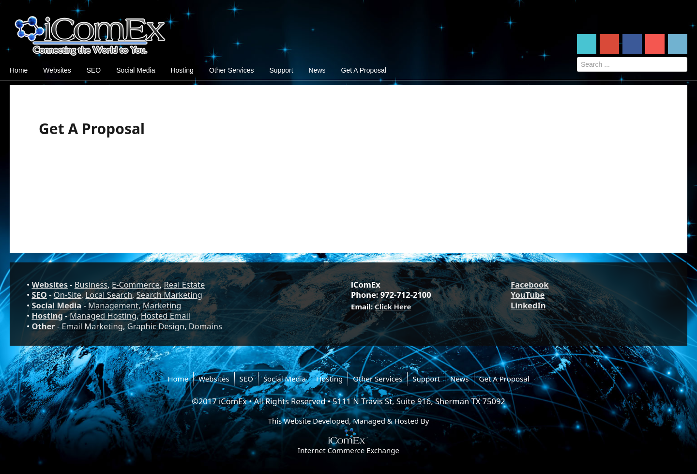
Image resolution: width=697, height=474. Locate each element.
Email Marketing (92, 326)
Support (281, 70)
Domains (205, 326)
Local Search (109, 294)
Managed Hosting (103, 315)
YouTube (528, 294)
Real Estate (184, 284)
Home (19, 70)
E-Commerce (136, 284)
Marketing (162, 305)
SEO (94, 70)
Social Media (135, 70)
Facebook (530, 284)
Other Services (231, 70)
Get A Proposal (363, 70)
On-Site (67, 294)
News (317, 70)
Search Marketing (169, 294)
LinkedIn (528, 305)
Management (113, 305)
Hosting (181, 70)
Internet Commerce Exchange (348, 450)
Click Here (393, 306)
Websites (57, 70)
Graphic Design (155, 326)
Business (91, 284)
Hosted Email (165, 315)
